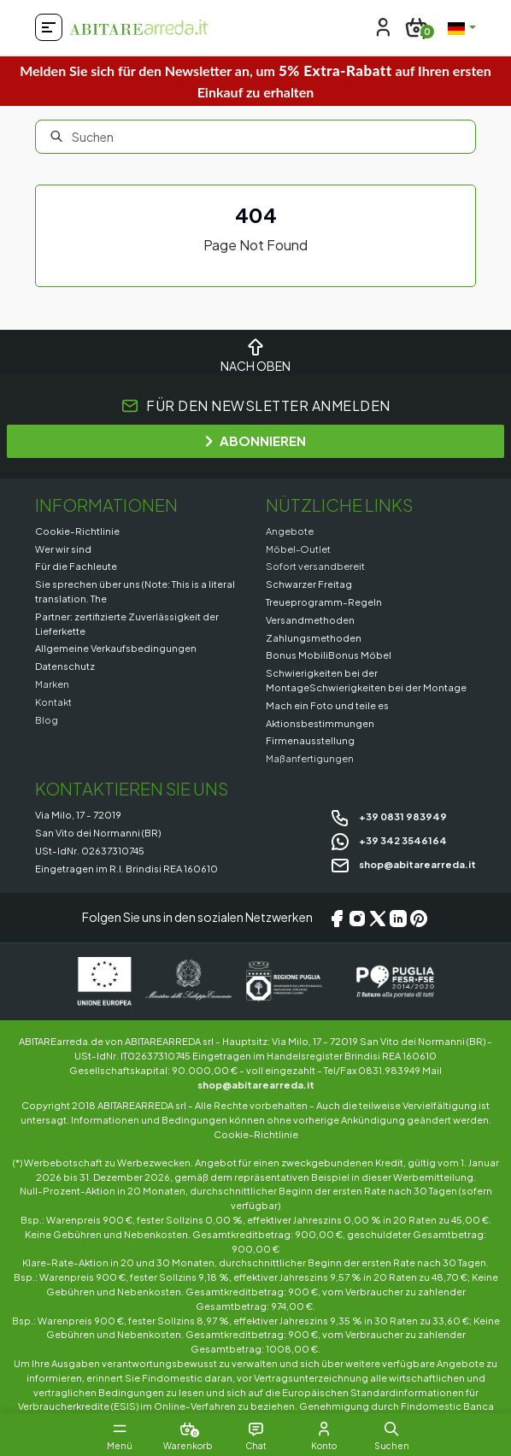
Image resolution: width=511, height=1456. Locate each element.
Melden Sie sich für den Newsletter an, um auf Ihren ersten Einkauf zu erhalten (255, 81)
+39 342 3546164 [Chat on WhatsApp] (388, 840)
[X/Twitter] (377, 918)
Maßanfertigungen (310, 758)
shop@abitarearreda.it (403, 864)
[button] (392, 1428)
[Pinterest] (418, 918)
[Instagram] (357, 918)
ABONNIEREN (255, 440)
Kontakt (53, 701)
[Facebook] (336, 918)
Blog (46, 719)
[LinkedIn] (398, 918)
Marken (52, 684)
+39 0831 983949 (388, 816)
